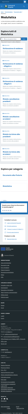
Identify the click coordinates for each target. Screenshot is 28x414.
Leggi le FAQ (4, 386)
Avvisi (2, 308)
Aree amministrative (6, 263)
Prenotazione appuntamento (8, 389)
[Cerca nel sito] (23, 6)
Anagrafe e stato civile (6, 285)
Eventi (2, 318)
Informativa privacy (5, 377)
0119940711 (9, 332)
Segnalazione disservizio (7, 388)
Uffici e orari (4, 341)
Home (2, 12)
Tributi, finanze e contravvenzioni (9, 292)
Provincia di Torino (5, 368)
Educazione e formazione (7, 290)
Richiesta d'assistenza (6, 391)
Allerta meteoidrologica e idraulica (9, 375)
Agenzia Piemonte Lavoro (7, 372)
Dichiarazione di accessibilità (8, 382)
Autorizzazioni (4, 288)
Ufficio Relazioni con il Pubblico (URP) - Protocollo (13, 339)
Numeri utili (4, 344)
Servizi (17, 406)
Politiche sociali (4, 297)
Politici (2, 275)
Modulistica (6, 45)
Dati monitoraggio (5, 406)
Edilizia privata (4, 295)
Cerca (23, 39)
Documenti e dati (18, 12)
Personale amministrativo (7, 272)
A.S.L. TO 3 (3, 370)
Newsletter (3, 401)
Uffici (2, 277)
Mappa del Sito (20, 408)
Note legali (3, 379)
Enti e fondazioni (5, 268)
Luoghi (2, 316)
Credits (8, 408)
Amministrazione (9, 12)
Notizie (2, 305)
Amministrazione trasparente (8, 384)
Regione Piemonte (5, 1)
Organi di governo (5, 270)
